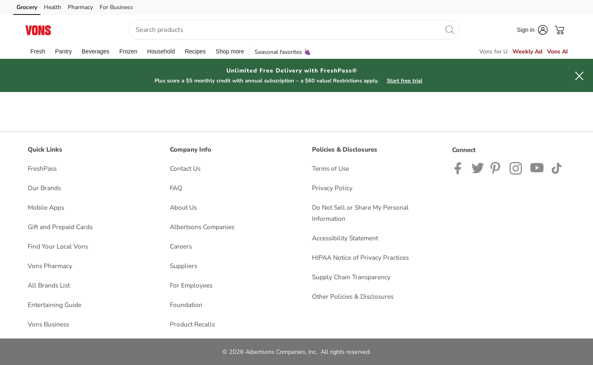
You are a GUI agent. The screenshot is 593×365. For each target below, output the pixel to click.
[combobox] (294, 30)
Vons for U (493, 52)
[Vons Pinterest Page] (496, 167)
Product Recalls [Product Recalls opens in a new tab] (192, 324)
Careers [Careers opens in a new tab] (181, 246)
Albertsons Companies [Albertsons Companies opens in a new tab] (202, 226)
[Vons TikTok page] (556, 167)
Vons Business (48, 324)
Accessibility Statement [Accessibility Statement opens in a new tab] (345, 238)
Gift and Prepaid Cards (60, 226)
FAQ (176, 188)
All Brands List (49, 285)
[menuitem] (38, 51)
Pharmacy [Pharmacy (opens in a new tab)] (80, 7)
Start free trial (404, 81)
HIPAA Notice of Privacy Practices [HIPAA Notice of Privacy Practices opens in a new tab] (360, 257)
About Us (183, 207)
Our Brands (44, 188)
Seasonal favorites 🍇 (283, 52)
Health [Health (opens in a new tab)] (52, 7)
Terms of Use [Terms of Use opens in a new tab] (330, 168)
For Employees (191, 285)
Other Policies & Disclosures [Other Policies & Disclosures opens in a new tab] (352, 296)
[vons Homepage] (39, 29)
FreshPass (42, 168)
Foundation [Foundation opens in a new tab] (186, 304)
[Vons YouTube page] (537, 167)
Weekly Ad (527, 52)
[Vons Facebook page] (459, 167)
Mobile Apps (46, 207)
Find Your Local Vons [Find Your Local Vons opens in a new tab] (58, 246)
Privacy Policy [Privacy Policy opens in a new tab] (332, 188)
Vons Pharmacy (50, 265)
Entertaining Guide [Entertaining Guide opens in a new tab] (54, 304)
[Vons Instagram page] (516, 167)
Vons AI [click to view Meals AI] (557, 52)
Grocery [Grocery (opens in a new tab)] (27, 7)
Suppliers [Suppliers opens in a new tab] (183, 265)
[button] (86, 30)
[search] (449, 29)
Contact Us (185, 168)
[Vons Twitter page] (477, 167)
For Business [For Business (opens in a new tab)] (116, 7)
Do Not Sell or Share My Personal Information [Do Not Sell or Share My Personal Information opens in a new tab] (360, 213)
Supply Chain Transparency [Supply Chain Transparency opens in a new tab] (351, 277)
